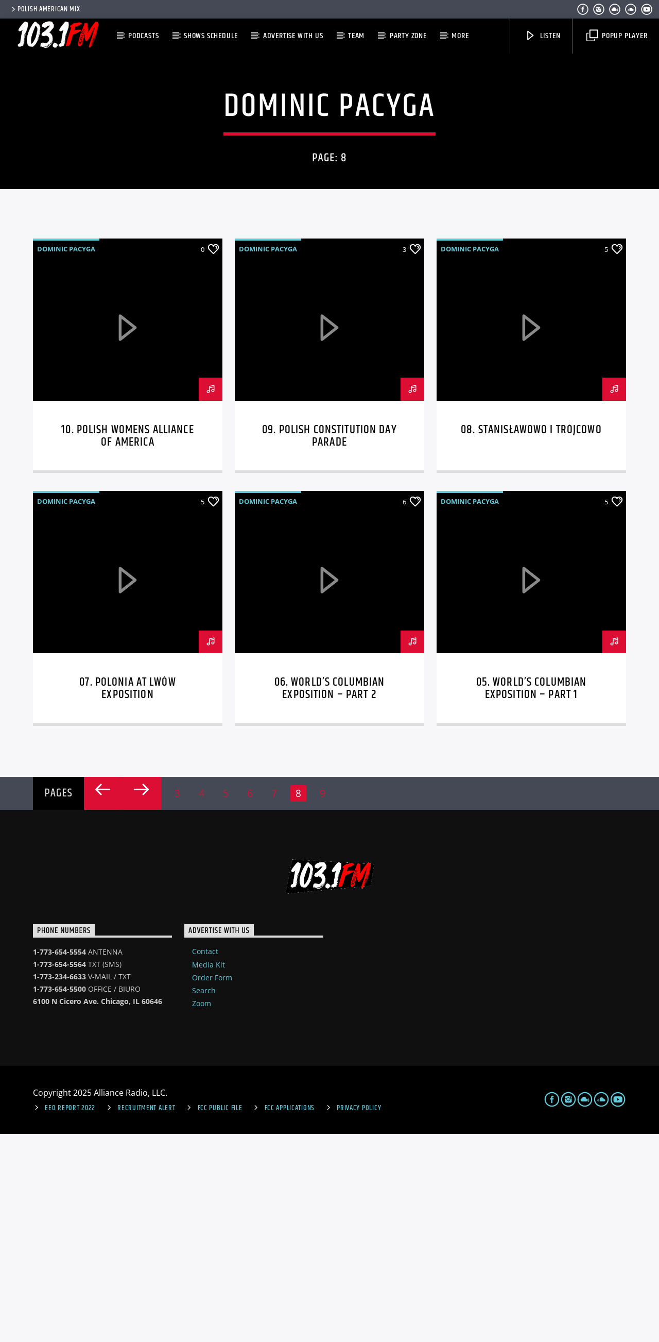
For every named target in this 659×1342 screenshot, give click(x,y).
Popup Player (616, 35)
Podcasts (143, 35)
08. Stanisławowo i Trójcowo (531, 638)
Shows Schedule (211, 35)
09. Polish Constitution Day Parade (329, 644)
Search (204, 1198)
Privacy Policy (359, 1316)
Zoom (201, 1211)
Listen (543, 35)
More (460, 35)
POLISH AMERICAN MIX (45, 9)
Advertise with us (293, 35)
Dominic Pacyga (66, 457)
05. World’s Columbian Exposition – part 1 (531, 896)
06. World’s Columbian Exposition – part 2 (329, 896)
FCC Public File (220, 1316)
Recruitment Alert (146, 1316)
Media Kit (208, 1173)
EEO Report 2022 (70, 1316)
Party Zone (408, 35)
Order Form (212, 1186)
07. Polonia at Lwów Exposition (127, 896)
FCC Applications (290, 1316)
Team (356, 35)
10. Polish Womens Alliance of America (127, 644)
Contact (205, 1159)
